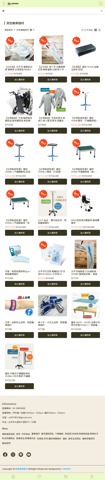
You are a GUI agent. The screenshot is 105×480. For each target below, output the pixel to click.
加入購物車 (19, 79)
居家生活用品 (74, 438)
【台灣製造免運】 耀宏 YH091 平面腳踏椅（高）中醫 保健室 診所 (84, 170)
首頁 (18, 433)
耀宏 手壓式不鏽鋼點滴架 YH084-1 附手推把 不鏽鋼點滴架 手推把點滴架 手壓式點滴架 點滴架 (19, 374)
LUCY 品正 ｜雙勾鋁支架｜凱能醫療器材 (52, 221)
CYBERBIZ (66, 468)
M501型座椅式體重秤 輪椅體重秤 (85, 221)
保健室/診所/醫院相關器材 (49, 438)
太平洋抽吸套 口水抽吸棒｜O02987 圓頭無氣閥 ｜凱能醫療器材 (85, 272)
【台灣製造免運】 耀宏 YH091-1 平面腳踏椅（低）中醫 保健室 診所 (18, 221)
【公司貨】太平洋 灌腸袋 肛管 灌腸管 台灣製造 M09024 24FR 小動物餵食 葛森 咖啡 (19, 68)
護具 (65, 438)
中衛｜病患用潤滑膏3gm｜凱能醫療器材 (18, 272)
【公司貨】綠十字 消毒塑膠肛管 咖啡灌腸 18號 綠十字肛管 (52, 68)
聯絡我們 (6, 443)
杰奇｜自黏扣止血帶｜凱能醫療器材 (19, 323)
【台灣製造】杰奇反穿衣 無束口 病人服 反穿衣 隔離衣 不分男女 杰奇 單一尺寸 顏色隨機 (52, 119)
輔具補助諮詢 (8, 433)
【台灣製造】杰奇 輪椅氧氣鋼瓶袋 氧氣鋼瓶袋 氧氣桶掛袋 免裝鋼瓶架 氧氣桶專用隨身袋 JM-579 (19, 119)
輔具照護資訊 (88, 438)
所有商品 (26, 433)
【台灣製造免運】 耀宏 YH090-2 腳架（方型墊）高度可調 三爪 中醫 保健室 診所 (52, 170)
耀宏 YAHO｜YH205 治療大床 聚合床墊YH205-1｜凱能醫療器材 (85, 323)
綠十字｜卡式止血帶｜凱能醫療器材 (52, 323)
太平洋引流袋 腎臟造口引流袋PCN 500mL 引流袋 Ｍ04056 (51, 272)
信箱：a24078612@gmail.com (17, 417)
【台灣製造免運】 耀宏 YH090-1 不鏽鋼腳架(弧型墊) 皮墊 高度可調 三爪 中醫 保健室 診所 (19, 170)
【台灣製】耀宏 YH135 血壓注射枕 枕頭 (84, 68)
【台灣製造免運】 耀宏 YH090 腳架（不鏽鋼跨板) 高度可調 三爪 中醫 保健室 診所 (85, 119)
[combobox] (9, 30)
